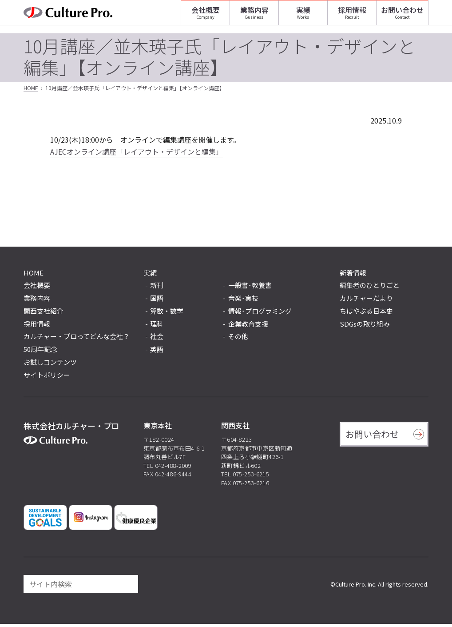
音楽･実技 (243, 301)
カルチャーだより (366, 300)
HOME (31, 91)
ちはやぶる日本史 (366, 313)
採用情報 (352, 15)
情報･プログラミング (260, 314)
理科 (156, 327)
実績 (303, 15)
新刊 (156, 288)
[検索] (127, 587)
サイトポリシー (47, 377)
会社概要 (205, 15)
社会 (156, 339)
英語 (156, 352)
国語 (156, 301)
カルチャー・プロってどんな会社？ (77, 339)
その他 (238, 339)
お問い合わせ (402, 15)
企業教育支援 (248, 327)
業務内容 (254, 15)
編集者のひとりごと (370, 288)
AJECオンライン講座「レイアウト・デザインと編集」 (136, 154)
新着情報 (353, 275)
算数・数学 (166, 314)
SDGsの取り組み (365, 326)
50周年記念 (40, 351)
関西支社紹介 (43, 313)
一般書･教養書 (250, 288)
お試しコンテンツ (50, 364)
